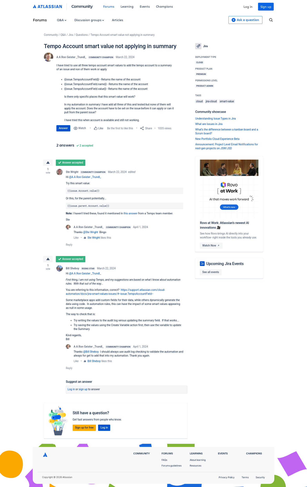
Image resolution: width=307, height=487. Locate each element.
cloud (199, 101)
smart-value (227, 101)
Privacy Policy (227, 477)
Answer (63, 128)
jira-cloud (211, 101)
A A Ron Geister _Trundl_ (71, 57)
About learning (198, 459)
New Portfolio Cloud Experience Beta (217, 138)
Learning (127, 6)
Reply (69, 244)
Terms (245, 477)
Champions (164, 6)
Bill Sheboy (72, 268)
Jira (71, 34)
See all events (210, 272)
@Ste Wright (90, 232)
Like (76, 237)
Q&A (61, 20)
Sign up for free (84, 428)
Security (260, 477)
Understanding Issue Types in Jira (215, 118)
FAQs (164, 459)
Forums (108, 6)
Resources (195, 465)
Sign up (265, 6)
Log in (248, 6)
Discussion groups (89, 20)
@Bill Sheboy (91, 352)
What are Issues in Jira (208, 124)
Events (145, 6)
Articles (117, 20)
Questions (82, 34)
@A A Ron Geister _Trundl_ (85, 177)
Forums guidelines (171, 465)
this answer (130, 213)
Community (82, 6)
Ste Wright (72, 172)
